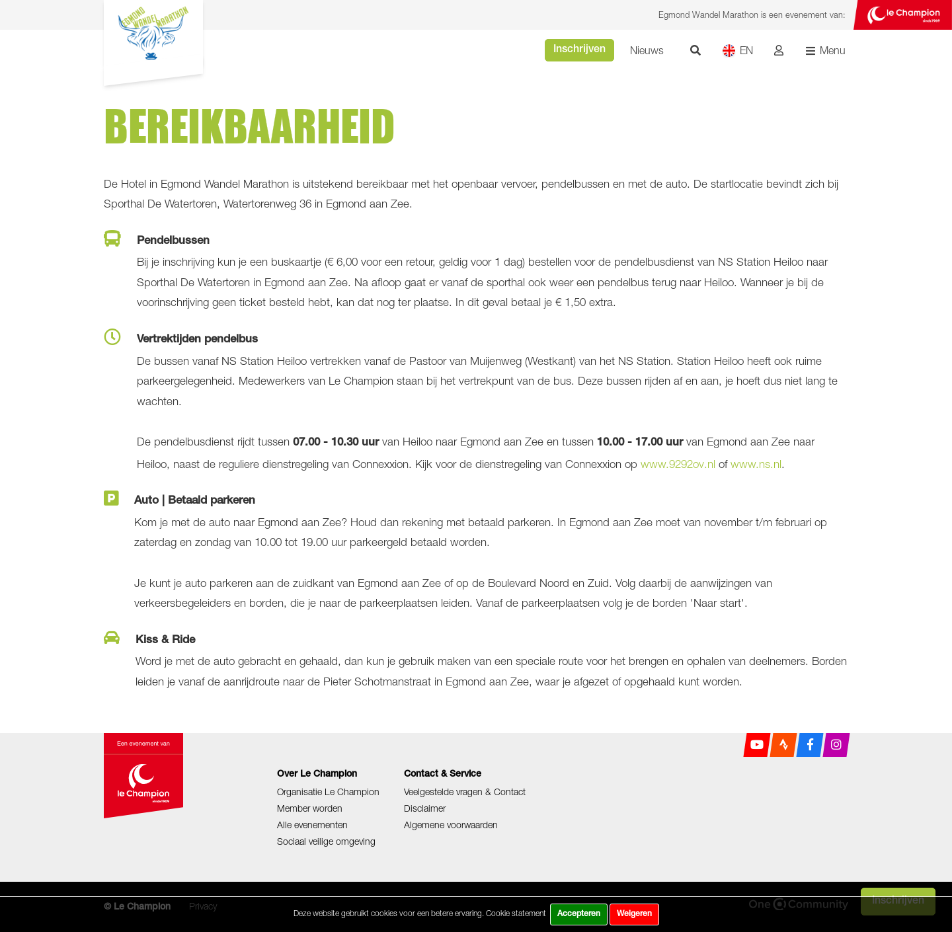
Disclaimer (425, 808)
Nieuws (647, 50)
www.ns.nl (756, 464)
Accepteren (578, 914)
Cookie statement (516, 913)
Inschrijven (579, 50)
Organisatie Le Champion (328, 791)
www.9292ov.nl (678, 464)
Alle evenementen (312, 824)
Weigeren (634, 914)
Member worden (309, 808)
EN (737, 51)
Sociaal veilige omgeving (326, 841)
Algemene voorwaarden (451, 824)
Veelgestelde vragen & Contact (465, 791)
